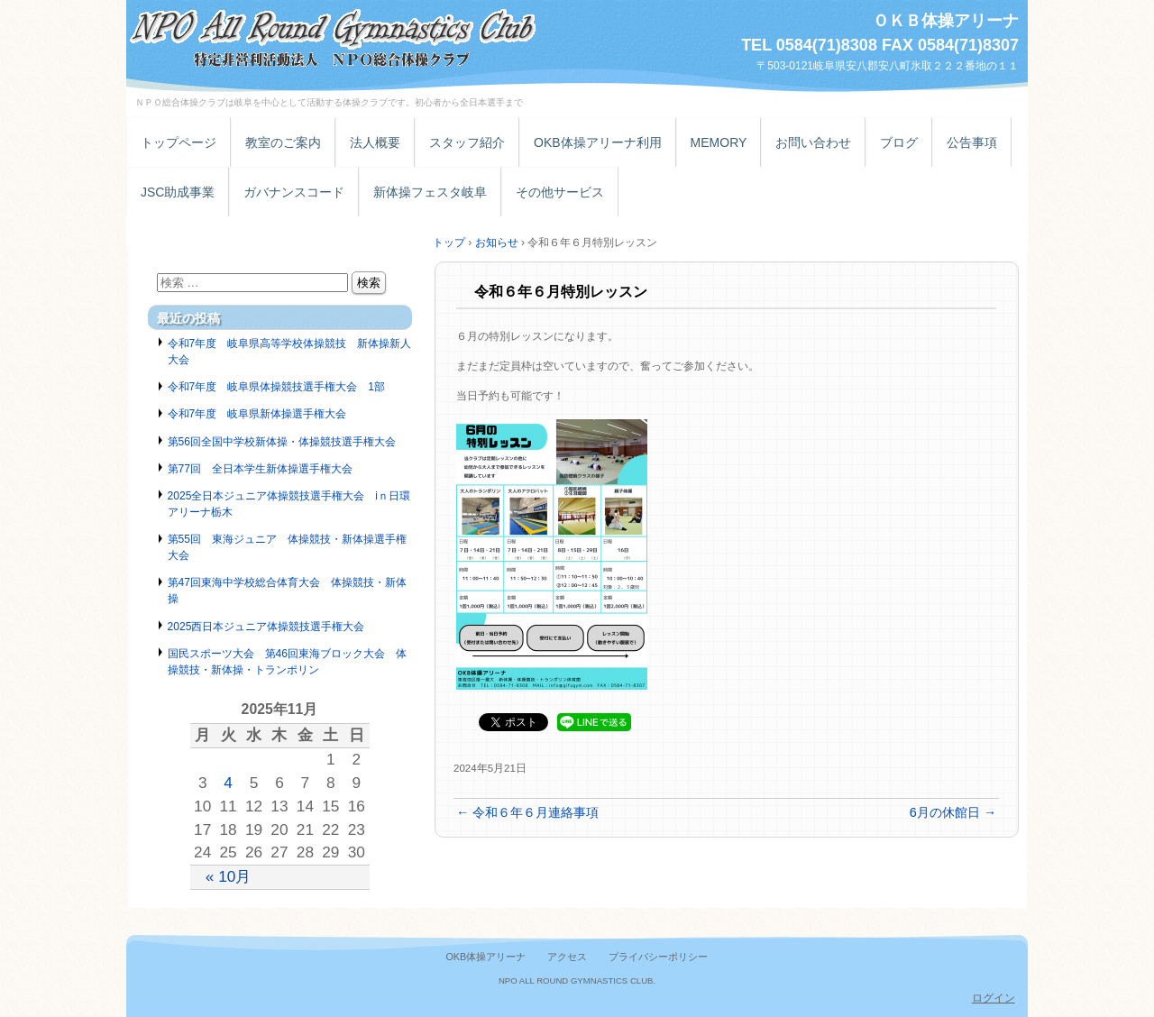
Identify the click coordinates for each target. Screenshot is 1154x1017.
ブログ (899, 142)
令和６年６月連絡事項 (527, 812)
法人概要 (375, 142)
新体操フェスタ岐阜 (430, 192)
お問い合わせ (813, 142)
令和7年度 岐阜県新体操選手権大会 (257, 414)
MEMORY (719, 142)
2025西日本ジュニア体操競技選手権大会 (266, 626)
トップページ (178, 142)
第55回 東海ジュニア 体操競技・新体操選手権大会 (287, 547)
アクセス (567, 956)
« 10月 (229, 876)
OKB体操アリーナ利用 (598, 142)
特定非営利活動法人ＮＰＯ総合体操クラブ (333, 34)
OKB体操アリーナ (485, 956)
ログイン (993, 998)
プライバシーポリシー (658, 956)
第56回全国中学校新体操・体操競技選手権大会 (282, 441)
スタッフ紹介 (467, 142)
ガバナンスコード (293, 192)
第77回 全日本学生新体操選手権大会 (260, 469)
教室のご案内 (283, 142)
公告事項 (972, 142)
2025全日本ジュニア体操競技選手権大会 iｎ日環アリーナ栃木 (289, 504)
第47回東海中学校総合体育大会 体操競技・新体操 (287, 590)
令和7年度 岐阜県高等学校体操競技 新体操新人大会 (290, 351)
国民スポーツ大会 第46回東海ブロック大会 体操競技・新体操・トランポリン (287, 661)
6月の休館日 (953, 812)
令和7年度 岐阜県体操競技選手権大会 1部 (276, 386)
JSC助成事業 (178, 192)
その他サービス (560, 192)
